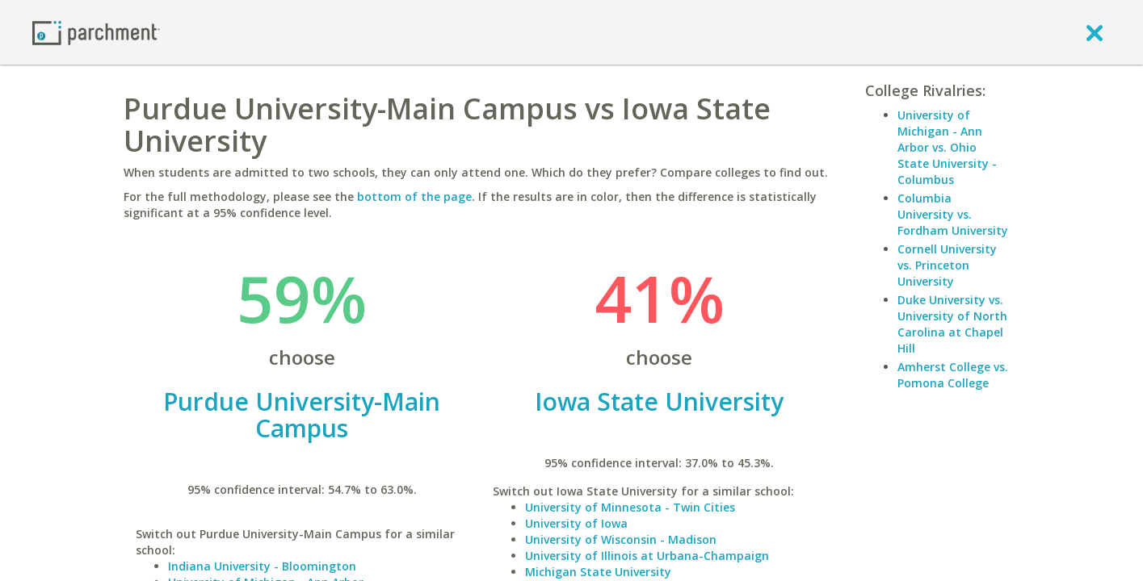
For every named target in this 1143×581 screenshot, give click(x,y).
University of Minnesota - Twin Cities (630, 507)
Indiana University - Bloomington (262, 566)
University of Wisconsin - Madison (620, 539)
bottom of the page (414, 196)
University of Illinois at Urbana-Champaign (647, 555)
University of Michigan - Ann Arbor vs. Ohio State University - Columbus (947, 147)
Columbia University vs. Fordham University (952, 214)
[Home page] (96, 32)
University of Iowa (576, 523)
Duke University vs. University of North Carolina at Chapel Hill (952, 324)
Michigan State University (598, 571)
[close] (1094, 32)
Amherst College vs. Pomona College (952, 375)
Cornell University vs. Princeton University (947, 265)
